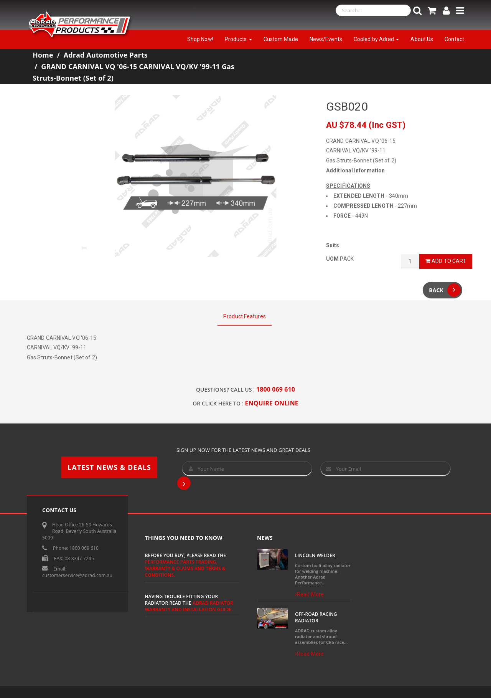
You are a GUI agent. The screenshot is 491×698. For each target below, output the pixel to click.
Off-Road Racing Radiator (316, 617)
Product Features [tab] (244, 316)
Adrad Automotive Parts (106, 55)
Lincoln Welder (315, 555)
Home (43, 55)
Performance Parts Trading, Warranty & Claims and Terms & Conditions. (185, 568)
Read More (309, 594)
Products (238, 39)
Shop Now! (200, 39)
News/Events (326, 39)
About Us (421, 39)
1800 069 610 (275, 389)
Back (445, 290)
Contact (454, 39)
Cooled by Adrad (376, 39)
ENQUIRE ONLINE (271, 403)
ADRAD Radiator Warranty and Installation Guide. (189, 606)
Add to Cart (445, 261)
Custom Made (281, 39)
